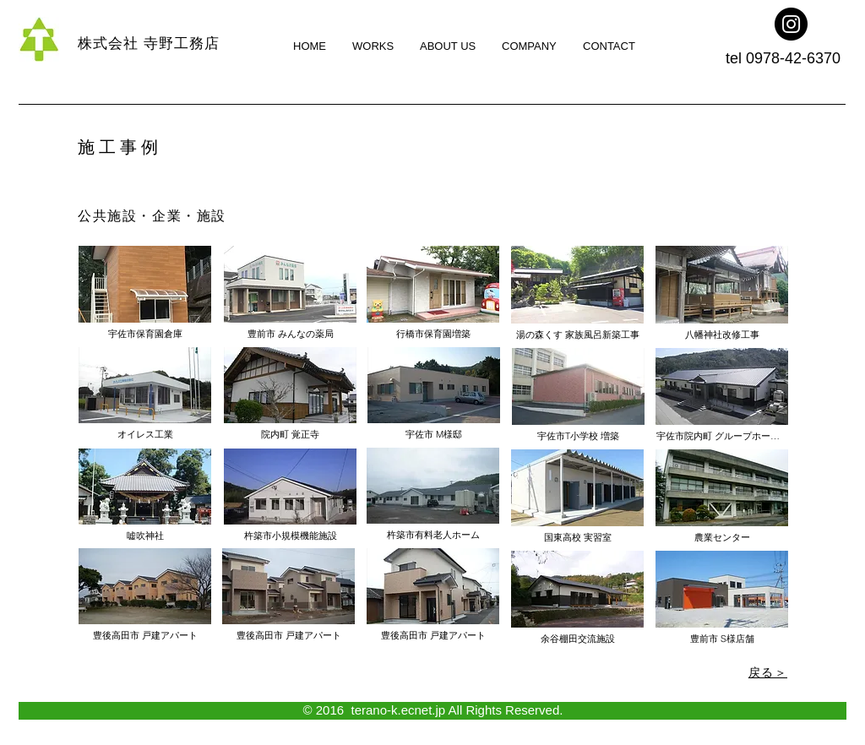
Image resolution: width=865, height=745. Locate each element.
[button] (145, 393)
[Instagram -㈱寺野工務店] (791, 24)
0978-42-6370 (793, 58)
